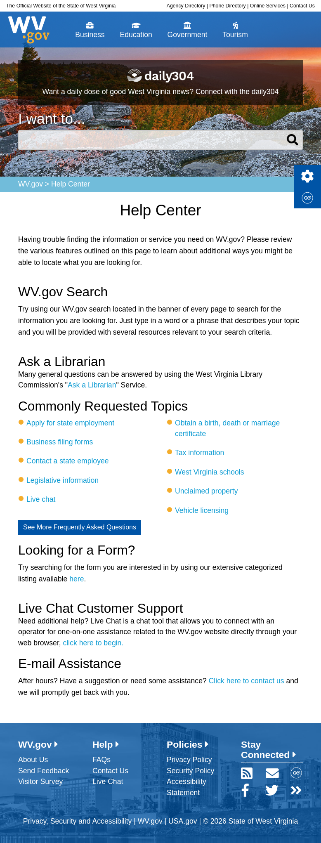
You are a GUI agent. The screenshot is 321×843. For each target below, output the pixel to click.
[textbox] (160, 140)
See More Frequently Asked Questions (79, 527)
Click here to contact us (246, 681)
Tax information (199, 453)
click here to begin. (93, 643)
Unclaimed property (206, 491)
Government (188, 30)
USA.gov (182, 821)
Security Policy (190, 771)
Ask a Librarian (92, 385)
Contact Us (302, 6)
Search (293, 140)
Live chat (40, 499)
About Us (33, 760)
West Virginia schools (209, 472)
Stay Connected (268, 749)
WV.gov (30, 184)
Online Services (268, 6)
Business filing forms (59, 442)
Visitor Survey (40, 781)
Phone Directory (227, 6)
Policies (188, 744)
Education (136, 30)
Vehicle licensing (202, 510)
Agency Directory (186, 6)
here (76, 579)
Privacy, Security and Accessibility (77, 821)
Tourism (235, 30)
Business (89, 30)
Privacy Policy (189, 760)
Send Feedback (43, 771)
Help (105, 744)
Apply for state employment (70, 423)
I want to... (51, 119)
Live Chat (107, 781)
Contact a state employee (67, 461)
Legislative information (62, 480)
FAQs (101, 760)
